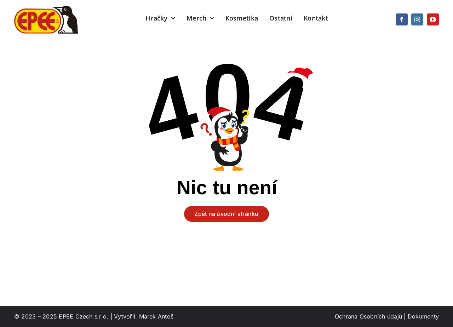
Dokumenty (423, 316)
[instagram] (417, 19)
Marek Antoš (156, 316)
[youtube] (433, 19)
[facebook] (402, 19)
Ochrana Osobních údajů (368, 316)
